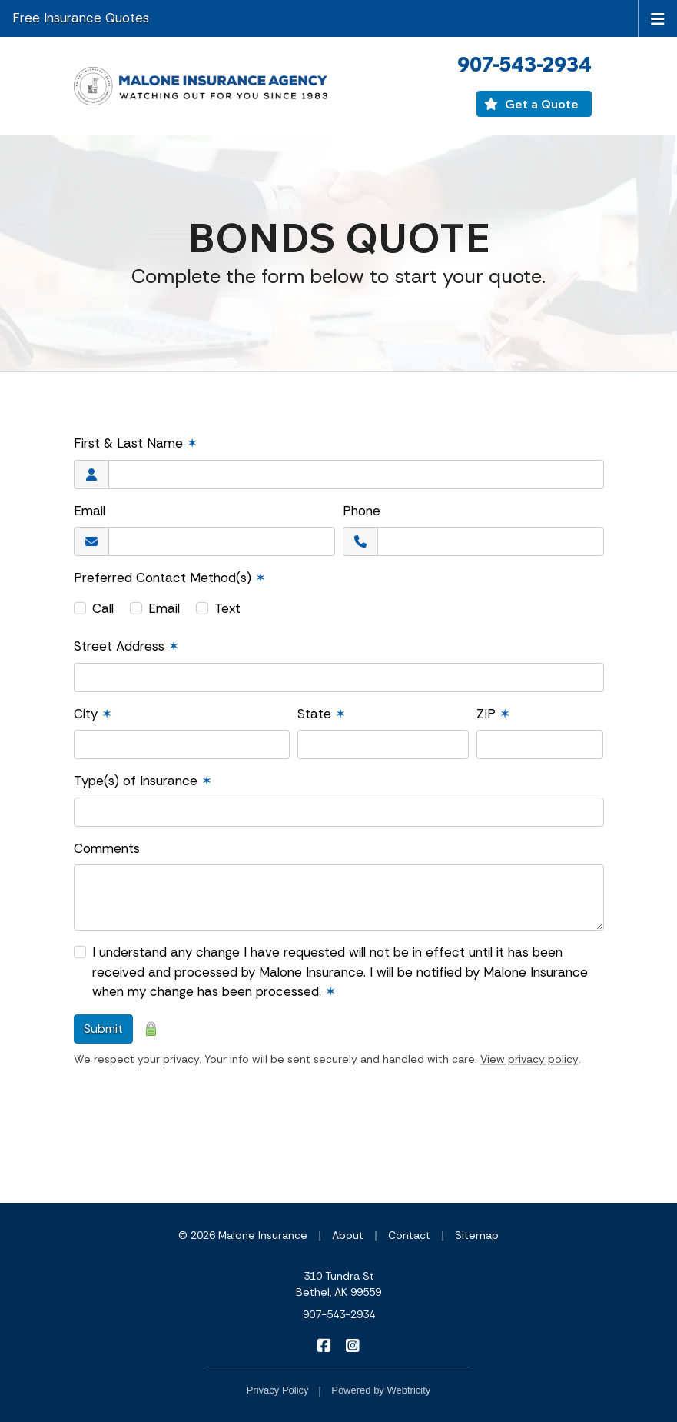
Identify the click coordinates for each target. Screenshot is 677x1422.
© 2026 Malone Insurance (242, 1235)
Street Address (126, 646)
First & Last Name (135, 443)
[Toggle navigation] (658, 17)
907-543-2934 (339, 1314)
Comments (107, 848)
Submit (103, 1029)
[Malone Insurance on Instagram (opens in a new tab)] (353, 1345)
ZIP (493, 713)
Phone (361, 510)
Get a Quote (531, 104)
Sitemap (477, 1235)
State (321, 713)
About (347, 1235)
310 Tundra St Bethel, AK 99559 (338, 1284)
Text (227, 608)
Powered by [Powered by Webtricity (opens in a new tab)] (380, 1390)
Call (103, 608)
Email (89, 510)
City (93, 713)
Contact (409, 1235)
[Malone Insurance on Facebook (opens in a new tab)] (324, 1345)
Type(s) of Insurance (143, 780)
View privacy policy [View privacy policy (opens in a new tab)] (529, 1059)
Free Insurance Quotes (80, 17)
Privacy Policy (278, 1390)
